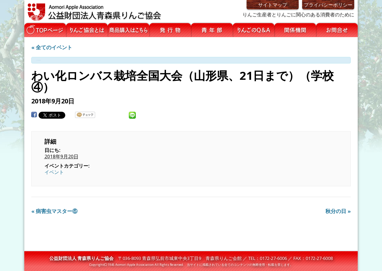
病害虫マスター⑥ (54, 211)
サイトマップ (272, 4)
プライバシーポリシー (328, 4)
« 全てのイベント (51, 47)
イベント (54, 172)
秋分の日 (338, 211)
